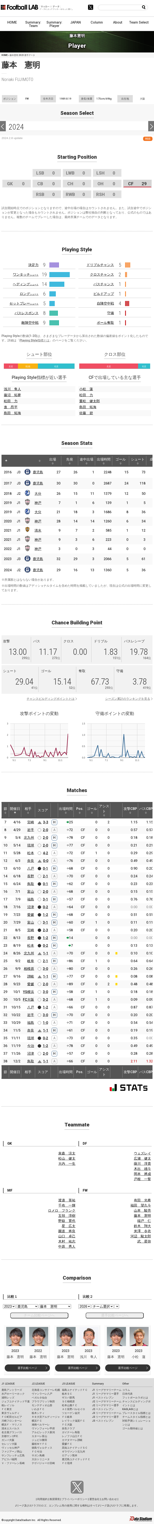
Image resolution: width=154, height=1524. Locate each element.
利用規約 (42, 1499)
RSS (147, 138)
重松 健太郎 (89, 401)
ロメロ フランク (61, 1210)
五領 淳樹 (66, 1216)
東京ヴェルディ (10, 1413)
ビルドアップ (103, 294)
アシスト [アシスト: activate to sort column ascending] (104, 810)
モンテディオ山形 (42, 1405)
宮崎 (30, 822)
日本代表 (127, 1393)
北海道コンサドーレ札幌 (46, 1389)
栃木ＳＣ (67, 1393)
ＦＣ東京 (6, 1409)
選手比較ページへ (115, 1315)
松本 (30, 853)
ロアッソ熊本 (69, 1455)
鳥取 (30, 884)
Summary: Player (54, 24)
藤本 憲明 (142, 1216)
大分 (37, 494)
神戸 (37, 503)
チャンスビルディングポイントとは (51, 698)
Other (125, 1383)
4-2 (45, 853)
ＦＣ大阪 (67, 1424)
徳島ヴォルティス (42, 1447)
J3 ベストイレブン (103, 1420)
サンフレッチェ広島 (13, 1455)
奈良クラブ (68, 1428)
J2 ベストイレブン (103, 1409)
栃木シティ (38, 1413)
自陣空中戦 (105, 303)
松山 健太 (66, 1158)
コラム (126, 1389)
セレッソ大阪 (9, 1443)
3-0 (45, 969)
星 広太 (68, 1226)
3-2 (45, 1000)
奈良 (30, 861)
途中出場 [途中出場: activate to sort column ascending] (86, 461)
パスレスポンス (27, 313)
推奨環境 (54, 1499)
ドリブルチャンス (100, 265)
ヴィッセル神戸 (10, 1447)
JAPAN (75, 22)
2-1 (45, 876)
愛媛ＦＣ (67, 1443)
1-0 (45, 1023)
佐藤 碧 (86, 413)
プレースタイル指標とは (136, 1413)
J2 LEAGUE (38, 1383)
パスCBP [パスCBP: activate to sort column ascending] (146, 810)
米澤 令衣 (142, 1231)
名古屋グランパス (11, 1432)
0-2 (45, 907)
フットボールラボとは (135, 1397)
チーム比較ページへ (39, 1315)
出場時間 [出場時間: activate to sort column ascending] (104, 461)
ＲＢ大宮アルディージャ (46, 1416)
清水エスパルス (10, 1428)
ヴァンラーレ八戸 (42, 1393)
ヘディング (26, 284)
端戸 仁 (144, 1221)
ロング (29, 294)
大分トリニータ (41, 1459)
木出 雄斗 (142, 1169)
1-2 (45, 915)
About (117, 22)
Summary (98, 1383)
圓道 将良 (66, 1231)
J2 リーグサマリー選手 (105, 1405)
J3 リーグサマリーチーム (106, 1413)
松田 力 (11, 401)
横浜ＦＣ (37, 1420)
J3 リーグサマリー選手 (105, 1416)
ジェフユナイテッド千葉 (15, 1401)
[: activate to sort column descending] (6, 460)
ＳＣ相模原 (68, 1401)
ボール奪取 (105, 323)
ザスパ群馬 (68, 1397)
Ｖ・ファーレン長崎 (13, 1463)
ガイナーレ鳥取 (71, 1432)
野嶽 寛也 (66, 1221)
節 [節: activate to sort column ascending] (5, 810)
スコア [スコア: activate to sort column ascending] (43, 810)
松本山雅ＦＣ (69, 1405)
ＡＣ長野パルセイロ (73, 1409)
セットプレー (24, 303)
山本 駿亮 (142, 1210)
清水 (37, 530)
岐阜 (30, 961)
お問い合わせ (109, 1499)
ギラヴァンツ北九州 (73, 1451)
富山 (30, 892)
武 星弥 (144, 1241)
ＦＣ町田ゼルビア (11, 1416)
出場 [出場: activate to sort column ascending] (52, 461)
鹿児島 (38, 472)
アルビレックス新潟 (43, 1432)
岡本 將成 (142, 1174)
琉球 (30, 845)
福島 (30, 899)
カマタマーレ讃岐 (72, 1440)
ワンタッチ (26, 274)
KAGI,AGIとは (130, 1409)
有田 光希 (142, 1200)
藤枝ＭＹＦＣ (39, 1443)
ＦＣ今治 (37, 1451)
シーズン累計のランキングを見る (127, 698)
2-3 (45, 930)
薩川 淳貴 (142, 1164)
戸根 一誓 (142, 1179)
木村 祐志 (66, 1241)
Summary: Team (33, 24)
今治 (30, 1046)
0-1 (45, 868)
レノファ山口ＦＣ (72, 1436)
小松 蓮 (86, 389)
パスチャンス (103, 284)
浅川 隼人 (12, 389)
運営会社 (94, 1499)
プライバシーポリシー (74, 1499)
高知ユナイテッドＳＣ (75, 1447)
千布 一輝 (66, 1205)
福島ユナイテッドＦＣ (75, 1389)
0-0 (45, 861)
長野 (30, 876)
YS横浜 (28, 992)
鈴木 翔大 (142, 1226)
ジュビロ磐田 (39, 1440)
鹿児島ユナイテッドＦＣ (76, 1459)
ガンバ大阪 (7, 1440)
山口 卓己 (66, 1236)
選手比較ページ (27, 1368)
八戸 (30, 868)
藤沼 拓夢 (12, 395)
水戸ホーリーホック (13, 1393)
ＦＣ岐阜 (67, 1416)
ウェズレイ (142, 1153)
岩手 (30, 830)
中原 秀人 (66, 1246)
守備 (110, 313)
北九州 (29, 838)
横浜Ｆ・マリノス (11, 1424)
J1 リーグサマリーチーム (106, 1389)
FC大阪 (28, 1000)
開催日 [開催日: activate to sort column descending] (15, 810)
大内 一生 (66, 1164)
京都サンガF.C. (9, 1436)
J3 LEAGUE (68, 1383)
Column (97, 22)
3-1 (45, 899)
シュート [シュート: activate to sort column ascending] (138, 461)
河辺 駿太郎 (140, 1236)
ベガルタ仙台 (39, 1397)
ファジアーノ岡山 (11, 1451)
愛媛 (30, 915)
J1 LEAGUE (8, 1383)
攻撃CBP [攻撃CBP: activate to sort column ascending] (130, 810)
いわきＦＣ (38, 1409)
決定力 (33, 265)
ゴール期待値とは (132, 1428)
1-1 (45, 953)
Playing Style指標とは (34, 340)
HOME (12, 22)
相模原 (29, 969)
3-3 (45, 822)
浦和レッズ (7, 1397)
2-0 (45, 830)
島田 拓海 (12, 413)
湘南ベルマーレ (41, 1424)
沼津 (30, 907)
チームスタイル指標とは (136, 1416)
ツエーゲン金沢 (71, 1413)
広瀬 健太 (142, 1158)
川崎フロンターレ (11, 1420)
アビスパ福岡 (9, 1459)
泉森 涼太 (66, 1153)
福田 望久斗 (140, 1205)
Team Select (139, 22)
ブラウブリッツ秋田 (43, 1401)
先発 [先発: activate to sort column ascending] (69, 461)
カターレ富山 (39, 1436)
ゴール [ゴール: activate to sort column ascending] (120, 461)
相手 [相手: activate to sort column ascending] (28, 810)
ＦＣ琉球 (67, 1463)
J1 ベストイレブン (103, 1397)
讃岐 (30, 976)
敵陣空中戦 (30, 323)
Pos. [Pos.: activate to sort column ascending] (79, 810)
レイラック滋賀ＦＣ (73, 1420)
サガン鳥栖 (38, 1455)
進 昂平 (11, 407)
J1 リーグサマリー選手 (105, 1393)
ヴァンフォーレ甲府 (43, 1428)
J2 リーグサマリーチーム (106, 1401)
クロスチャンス (102, 274)
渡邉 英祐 (66, 1200)
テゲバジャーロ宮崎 (43, 1463)
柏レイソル (7, 1405)
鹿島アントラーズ (11, 1389)
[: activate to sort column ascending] (14, 460)
